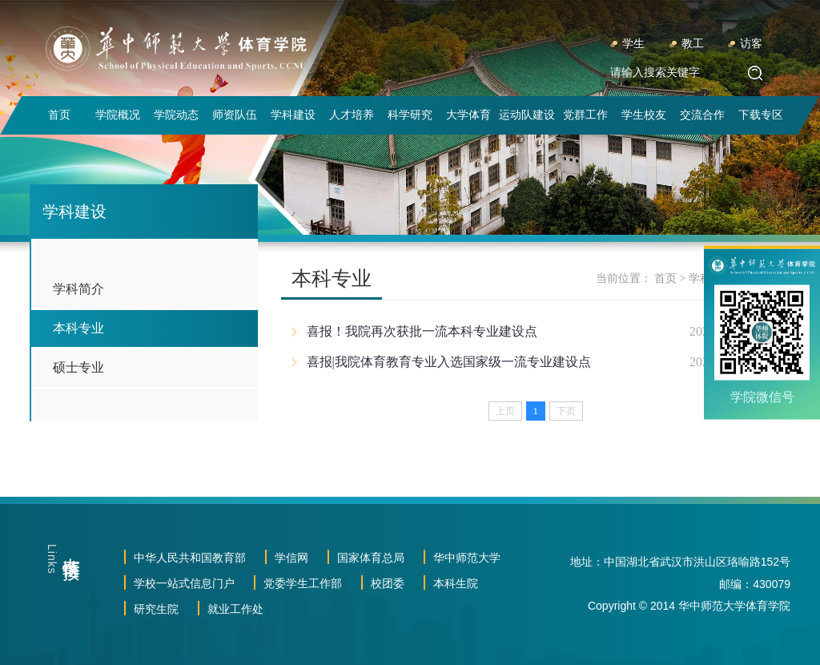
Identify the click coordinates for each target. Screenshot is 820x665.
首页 (665, 278)
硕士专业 (78, 367)
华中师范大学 (466, 557)
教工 (692, 44)
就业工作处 (235, 609)
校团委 (387, 583)
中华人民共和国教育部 (190, 557)
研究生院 (156, 609)
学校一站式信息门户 (184, 583)
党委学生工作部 (302, 583)
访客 (751, 44)
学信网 (291, 557)
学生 (633, 44)
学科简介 (78, 289)
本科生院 (455, 583)
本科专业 (78, 328)
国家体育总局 (370, 557)
